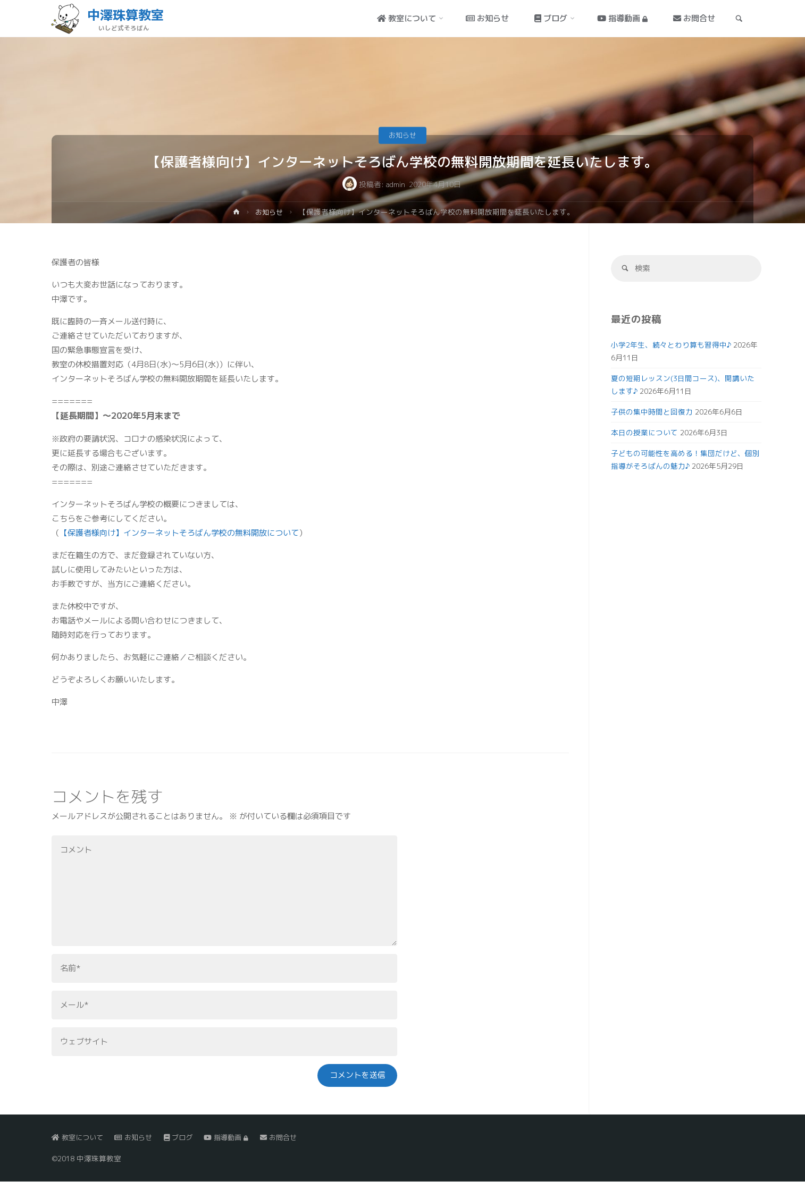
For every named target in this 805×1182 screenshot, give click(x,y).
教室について (79, 1138)
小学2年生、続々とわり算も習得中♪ (671, 346)
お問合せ (290, 1138)
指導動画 (235, 1138)
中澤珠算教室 (126, 15)
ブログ (185, 1138)
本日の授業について (644, 433)
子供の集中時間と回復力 (652, 413)
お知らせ (402, 135)
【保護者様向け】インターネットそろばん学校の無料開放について (179, 532)
